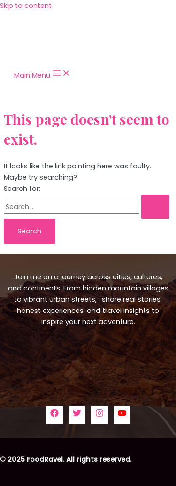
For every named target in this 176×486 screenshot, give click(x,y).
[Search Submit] (155, 207)
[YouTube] (122, 415)
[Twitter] (77, 415)
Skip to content (26, 5)
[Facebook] (54, 415)
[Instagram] (99, 415)
